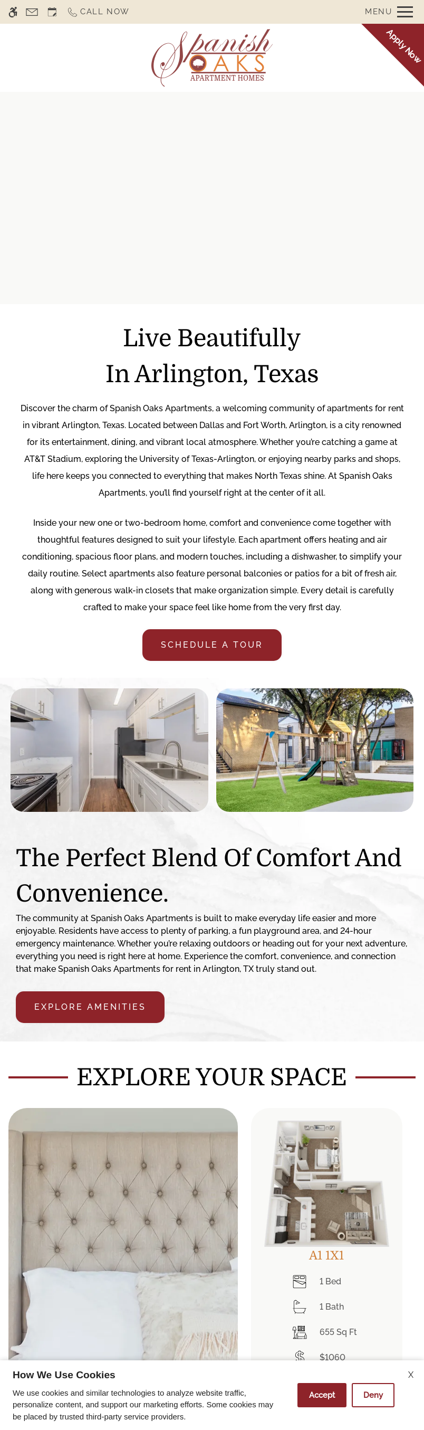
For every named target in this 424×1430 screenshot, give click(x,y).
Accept (322, 1395)
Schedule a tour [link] (212, 645)
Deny (373, 1395)
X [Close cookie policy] (410, 1375)
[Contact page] (32, 12)
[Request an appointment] (52, 12)
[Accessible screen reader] (13, 12)
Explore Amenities (90, 1007)
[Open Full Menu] (389, 12)
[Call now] (98, 12)
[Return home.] (212, 58)
